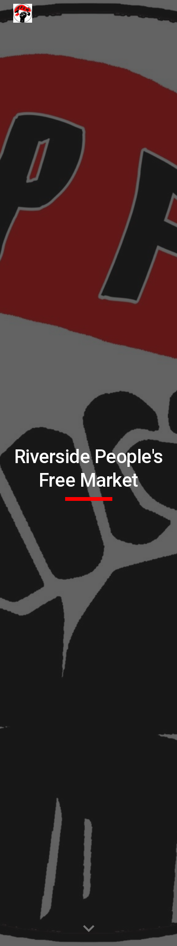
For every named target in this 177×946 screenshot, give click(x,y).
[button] (88, 929)
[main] (89, 473)
